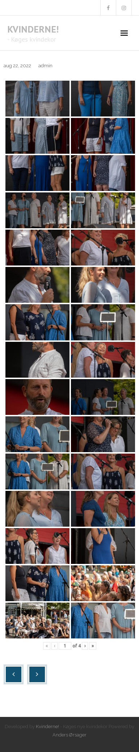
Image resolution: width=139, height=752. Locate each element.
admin (45, 65)
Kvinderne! (47, 726)
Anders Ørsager (69, 735)
